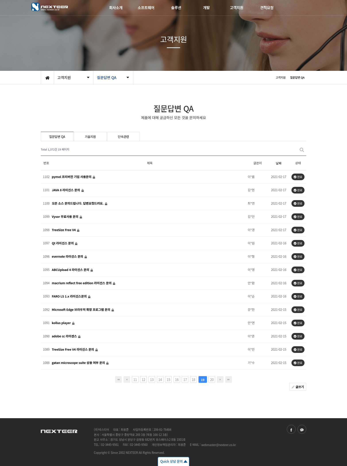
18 (193, 379)
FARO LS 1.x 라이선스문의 (69, 296)
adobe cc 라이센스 (65, 336)
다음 (220, 379)
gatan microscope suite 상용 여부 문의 (79, 363)
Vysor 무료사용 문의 (65, 217)
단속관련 (123, 136)
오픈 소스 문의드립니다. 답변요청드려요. (78, 203)
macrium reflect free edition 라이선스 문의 (82, 283)
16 (177, 379)
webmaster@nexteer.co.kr (218, 445)
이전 (126, 379)
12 (143, 379)
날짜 (278, 163)
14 (160, 379)
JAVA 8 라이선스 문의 (66, 190)
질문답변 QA (57, 136)
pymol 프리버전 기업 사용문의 (72, 177)
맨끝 (228, 379)
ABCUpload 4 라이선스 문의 (71, 270)
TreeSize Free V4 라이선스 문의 (73, 349)
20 (212, 379)
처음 (118, 379)
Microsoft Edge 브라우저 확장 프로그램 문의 (81, 309)
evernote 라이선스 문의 (68, 256)
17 (185, 379)
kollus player (61, 323)
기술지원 (90, 136)
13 (152, 379)
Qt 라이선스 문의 (63, 243)
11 (135, 379)
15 (168, 379)
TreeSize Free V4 (64, 230)
